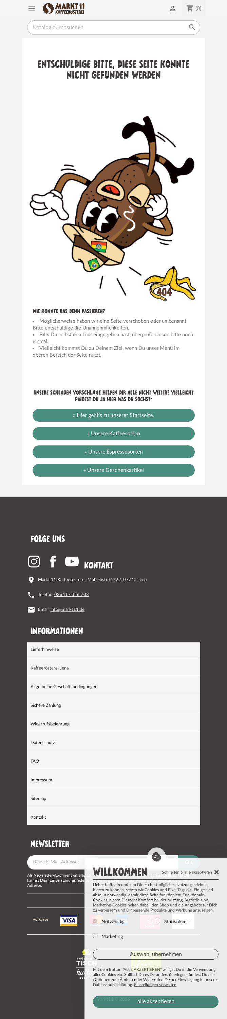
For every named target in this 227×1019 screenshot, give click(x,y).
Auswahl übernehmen (156, 954)
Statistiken (171, 921)
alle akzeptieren (155, 1001)
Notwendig (109, 921)
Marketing (108, 936)
